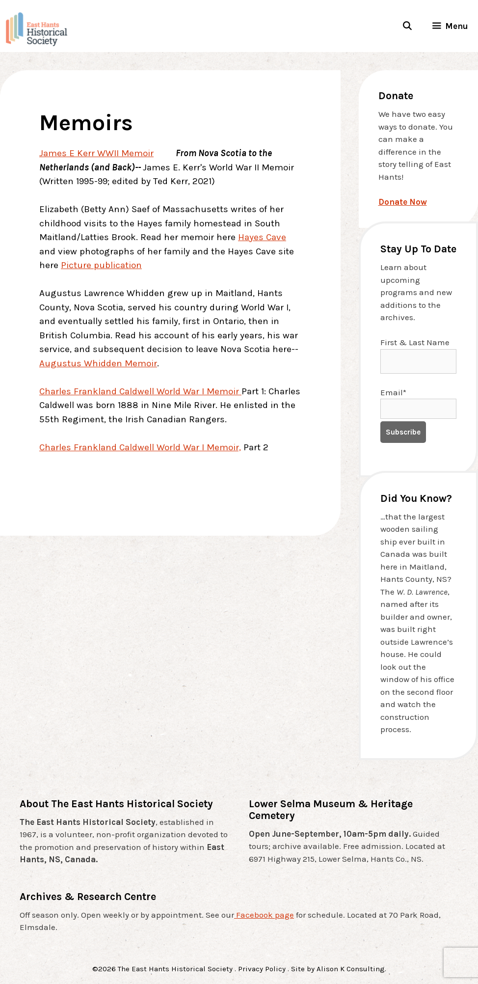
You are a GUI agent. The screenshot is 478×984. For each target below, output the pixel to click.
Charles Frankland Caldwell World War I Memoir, (140, 447)
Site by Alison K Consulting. (338, 968)
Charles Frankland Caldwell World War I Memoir (140, 391)
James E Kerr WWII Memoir (96, 153)
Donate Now (402, 202)
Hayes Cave (262, 237)
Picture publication (101, 265)
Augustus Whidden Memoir (98, 363)
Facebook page (264, 915)
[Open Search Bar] (407, 26)
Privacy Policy (262, 968)
